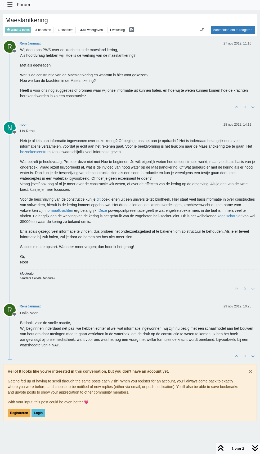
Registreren (19, 413)
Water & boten (18, 30)
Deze (102, 210)
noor (23, 124)
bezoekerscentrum (35, 152)
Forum (23, 4)
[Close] (250, 371)
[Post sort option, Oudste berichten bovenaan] (202, 30)
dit (99, 199)
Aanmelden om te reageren (232, 30)
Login (38, 413)
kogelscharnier (230, 216)
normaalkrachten (59, 210)
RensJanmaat (30, 43)
